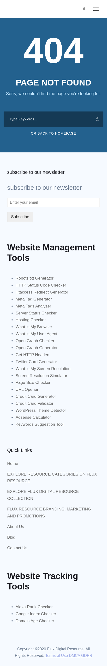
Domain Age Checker (35, 621)
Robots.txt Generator (35, 278)
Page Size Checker (33, 382)
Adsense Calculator (33, 417)
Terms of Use (56, 655)
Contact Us (17, 548)
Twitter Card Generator (36, 361)
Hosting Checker (31, 320)
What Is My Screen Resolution (43, 368)
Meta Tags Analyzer (33, 306)
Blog (11, 537)
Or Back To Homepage (53, 133)
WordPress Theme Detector (41, 410)
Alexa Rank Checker (34, 607)
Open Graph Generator (37, 348)
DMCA (74, 655)
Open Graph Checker (35, 341)
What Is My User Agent (36, 334)
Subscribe (20, 217)
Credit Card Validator (34, 403)
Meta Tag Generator (34, 299)
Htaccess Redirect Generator (42, 292)
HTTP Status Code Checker (41, 285)
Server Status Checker (36, 313)
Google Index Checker (36, 614)
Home (12, 463)
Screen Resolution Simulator (41, 375)
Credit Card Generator (36, 396)
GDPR (86, 655)
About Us (15, 526)
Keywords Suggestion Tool (40, 424)
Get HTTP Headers (33, 355)
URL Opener (27, 389)
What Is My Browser (34, 327)
